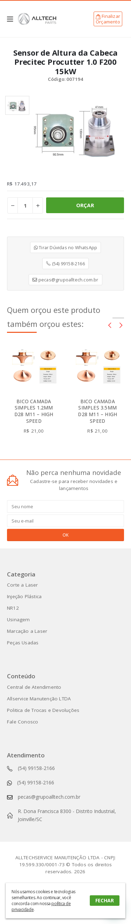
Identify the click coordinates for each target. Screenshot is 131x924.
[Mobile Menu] (12, 19)
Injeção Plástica (24, 596)
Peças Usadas (22, 642)
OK (65, 535)
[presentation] (110, 325)
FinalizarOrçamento (108, 19)
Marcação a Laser (27, 631)
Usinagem (18, 619)
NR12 (13, 608)
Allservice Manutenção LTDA (39, 698)
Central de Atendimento (34, 687)
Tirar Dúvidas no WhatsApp (65, 247)
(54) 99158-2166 (65, 263)
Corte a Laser (22, 585)
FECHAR (104, 900)
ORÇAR (85, 205)
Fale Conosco (22, 722)
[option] (17, 105)
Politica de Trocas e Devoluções (43, 710)
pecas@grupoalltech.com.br (65, 279)
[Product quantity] (25, 205)
